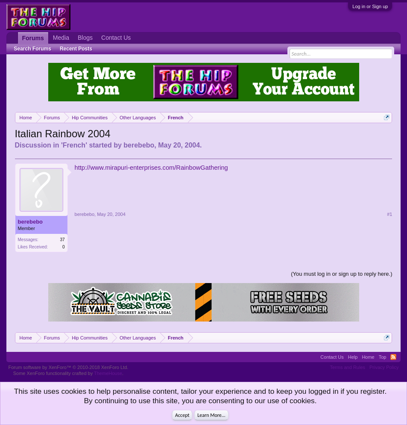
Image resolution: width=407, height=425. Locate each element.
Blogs (85, 37)
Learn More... (211, 415)
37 (62, 239)
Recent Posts (76, 49)
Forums (33, 38)
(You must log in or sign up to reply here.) (341, 274)
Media (61, 37)
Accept (182, 415)
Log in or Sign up (370, 6)
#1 (389, 214)
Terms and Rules (347, 367)
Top (383, 357)
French (74, 145)
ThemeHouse (108, 373)
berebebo (138, 145)
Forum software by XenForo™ (69, 367)
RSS (393, 357)
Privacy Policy (383, 367)
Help (353, 357)
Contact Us (116, 37)
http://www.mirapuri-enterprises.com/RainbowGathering (151, 167)
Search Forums (32, 49)
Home (368, 357)
